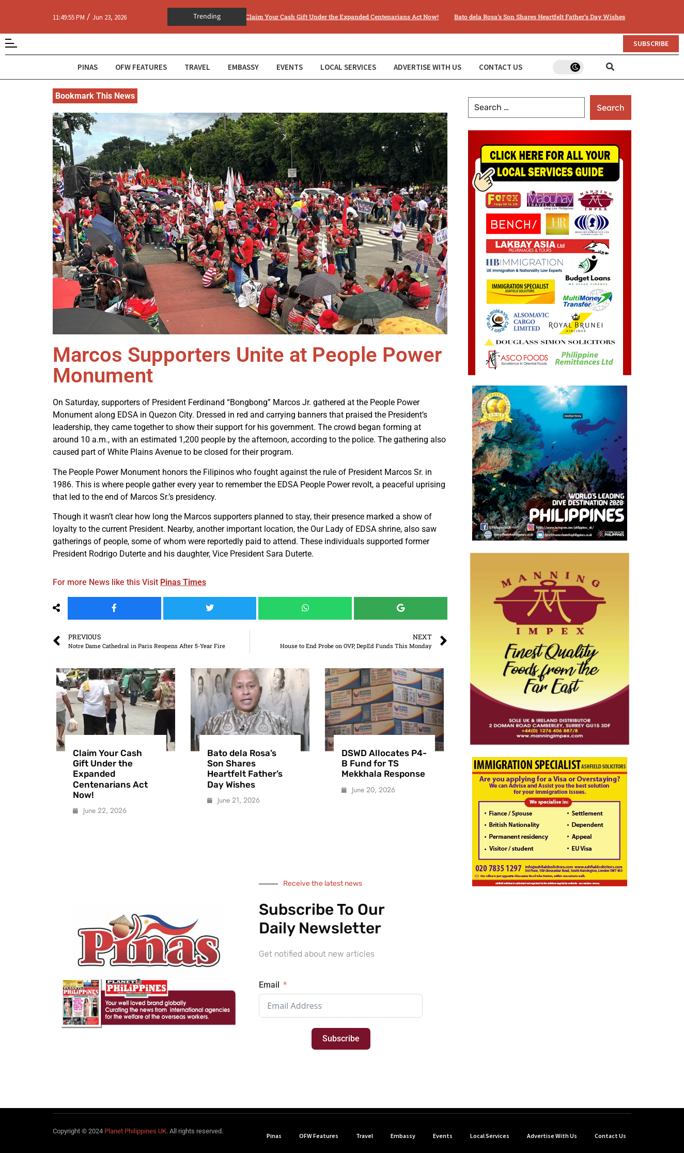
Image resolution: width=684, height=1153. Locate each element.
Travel (197, 67)
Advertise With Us (427, 67)
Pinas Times (183, 582)
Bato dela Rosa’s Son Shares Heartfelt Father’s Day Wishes (507, 16)
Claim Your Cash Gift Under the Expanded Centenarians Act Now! (309, 16)
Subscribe (341, 1038)
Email (269, 985)
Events (289, 67)
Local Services (348, 67)
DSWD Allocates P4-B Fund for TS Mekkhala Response (384, 763)
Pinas (87, 67)
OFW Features (141, 67)
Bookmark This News (95, 96)
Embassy (243, 67)
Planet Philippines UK (135, 1131)
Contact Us (500, 67)
